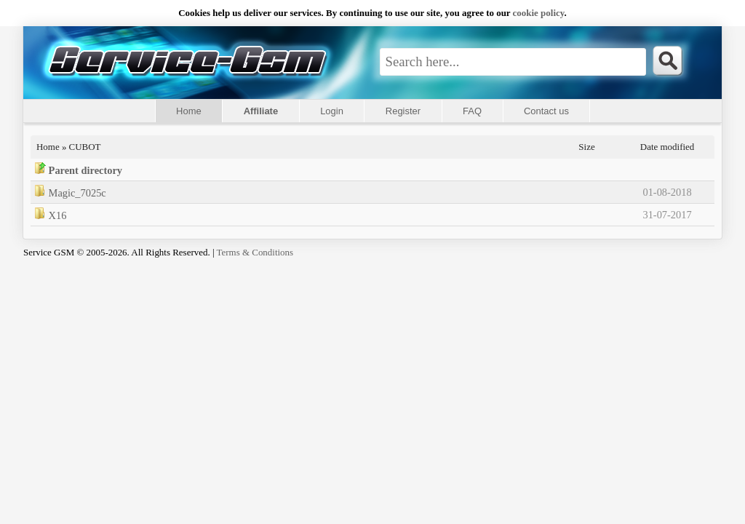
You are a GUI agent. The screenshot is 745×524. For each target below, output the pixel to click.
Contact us (546, 111)
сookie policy (539, 12)
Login (331, 111)
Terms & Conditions (255, 252)
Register (403, 111)
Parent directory (85, 170)
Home (189, 111)
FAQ (472, 111)
